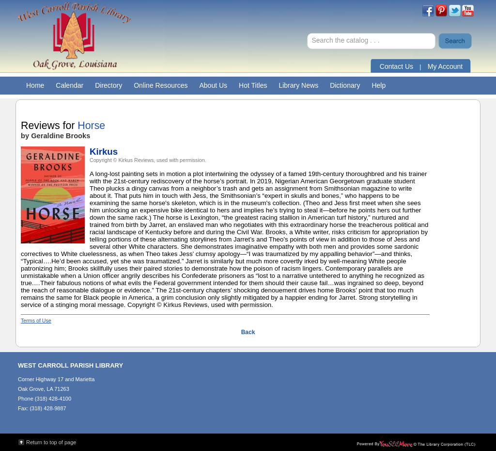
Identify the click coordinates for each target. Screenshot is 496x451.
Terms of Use (36, 320)
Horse (91, 125)
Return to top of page (51, 442)
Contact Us (396, 66)
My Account (445, 66)
